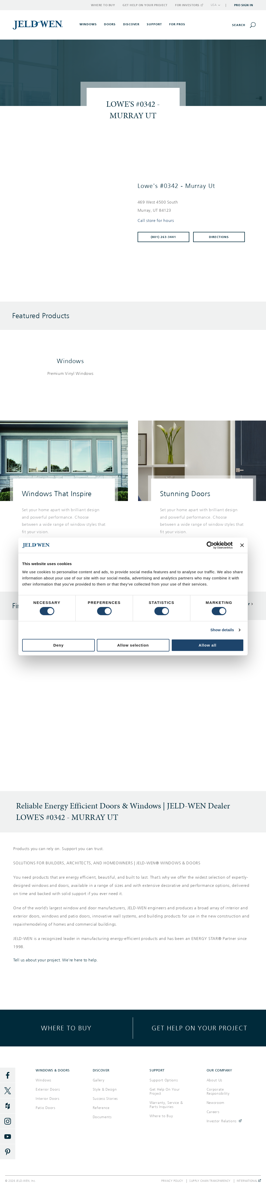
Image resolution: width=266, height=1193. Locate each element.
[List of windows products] (70, 373)
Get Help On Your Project (165, 1091)
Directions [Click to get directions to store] (219, 237)
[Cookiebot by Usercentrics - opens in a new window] (210, 545)
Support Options (164, 1080)
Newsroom (216, 1103)
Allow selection (133, 645)
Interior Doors (47, 1098)
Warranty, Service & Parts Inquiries (166, 1105)
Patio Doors (45, 1108)
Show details (222, 630)
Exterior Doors (48, 1089)
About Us (214, 1080)
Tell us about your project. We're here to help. (55, 960)
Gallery (98, 1080)
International (249, 1181)
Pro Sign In (243, 5)
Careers (213, 1112)
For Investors (189, 5)
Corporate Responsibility (218, 1091)
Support (154, 24)
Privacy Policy (172, 1181)
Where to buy (66, 1028)
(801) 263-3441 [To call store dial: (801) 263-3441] (163, 237)
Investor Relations (222, 1121)
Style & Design (105, 1089)
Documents (102, 1117)
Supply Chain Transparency (210, 1181)
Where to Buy (103, 5)
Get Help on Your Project (145, 5)
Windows (70, 361)
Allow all (208, 645)
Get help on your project (199, 1028)
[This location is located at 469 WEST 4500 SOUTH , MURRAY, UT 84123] (193, 206)
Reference (101, 1108)
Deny (58, 645)
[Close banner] (242, 545)
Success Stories (105, 1098)
